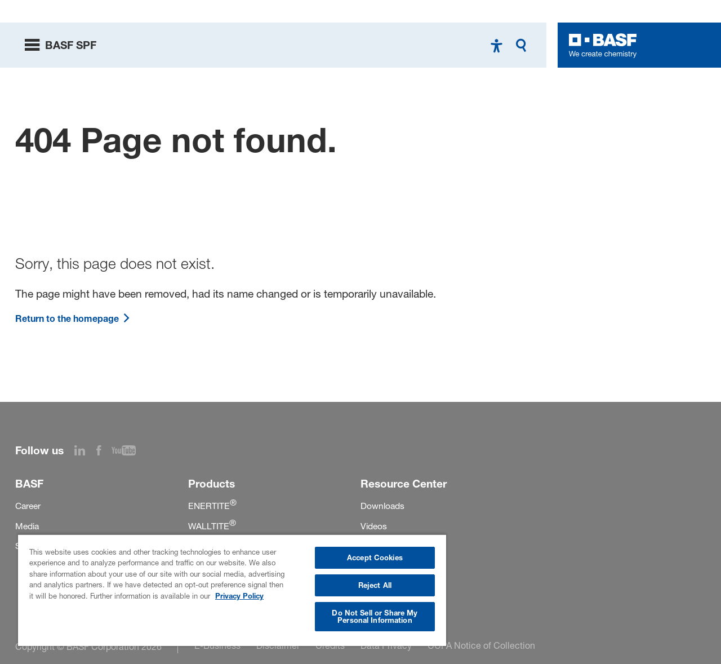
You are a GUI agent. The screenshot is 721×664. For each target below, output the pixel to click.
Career (28, 506)
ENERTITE (212, 506)
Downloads (382, 506)
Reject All (374, 585)
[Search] (524, 45)
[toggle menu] (60, 45)
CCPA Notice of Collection (481, 645)
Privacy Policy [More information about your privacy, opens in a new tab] (239, 595)
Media (27, 526)
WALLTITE (212, 526)
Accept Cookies (375, 557)
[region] (232, 590)
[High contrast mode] (496, 45)
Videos (373, 526)
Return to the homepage (72, 318)
